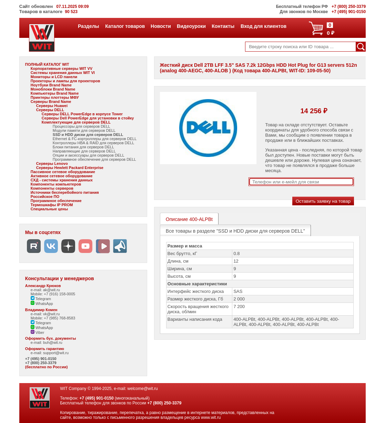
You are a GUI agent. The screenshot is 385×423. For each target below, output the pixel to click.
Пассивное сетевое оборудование (63, 172)
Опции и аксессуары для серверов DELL (88, 155)
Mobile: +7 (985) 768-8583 (53, 318)
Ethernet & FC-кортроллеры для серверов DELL (94, 139)
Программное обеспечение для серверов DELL (94, 159)
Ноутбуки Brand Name (51, 85)
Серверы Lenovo (52, 163)
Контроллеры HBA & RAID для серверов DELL (93, 143)
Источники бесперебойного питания (65, 192)
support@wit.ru (56, 353)
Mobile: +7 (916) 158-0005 (53, 294)
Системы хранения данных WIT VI (63, 73)
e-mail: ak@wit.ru (45, 290)
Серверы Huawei (52, 106)
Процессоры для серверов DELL (81, 126)
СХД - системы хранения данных (62, 180)
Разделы (88, 26)
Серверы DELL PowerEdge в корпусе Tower (82, 114)
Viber (37, 332)
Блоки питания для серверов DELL (83, 147)
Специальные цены (49, 209)
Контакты (223, 26)
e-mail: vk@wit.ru (45, 314)
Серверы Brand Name (51, 101)
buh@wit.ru (52, 342)
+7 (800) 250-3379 (41, 363)
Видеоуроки (191, 26)
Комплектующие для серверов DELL (76, 122)
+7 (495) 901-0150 (41, 359)
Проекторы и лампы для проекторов (65, 81)
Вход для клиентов (263, 26)
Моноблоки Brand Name (53, 89)
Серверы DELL (50, 110)
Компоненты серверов (52, 188)
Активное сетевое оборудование (62, 176)
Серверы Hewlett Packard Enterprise (69, 168)
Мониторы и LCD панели (54, 77)
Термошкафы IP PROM (52, 205)
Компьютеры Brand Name (55, 93)
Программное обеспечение (56, 201)
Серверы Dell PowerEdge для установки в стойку (88, 118)
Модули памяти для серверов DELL (84, 130)
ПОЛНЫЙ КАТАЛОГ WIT (47, 64)
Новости (161, 26)
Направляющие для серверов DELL (84, 151)
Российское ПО (45, 196)
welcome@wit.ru (143, 388)
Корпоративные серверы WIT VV (61, 68)
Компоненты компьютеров (56, 184)
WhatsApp (42, 304)
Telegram (41, 299)
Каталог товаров (124, 26)
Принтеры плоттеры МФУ (55, 97)
